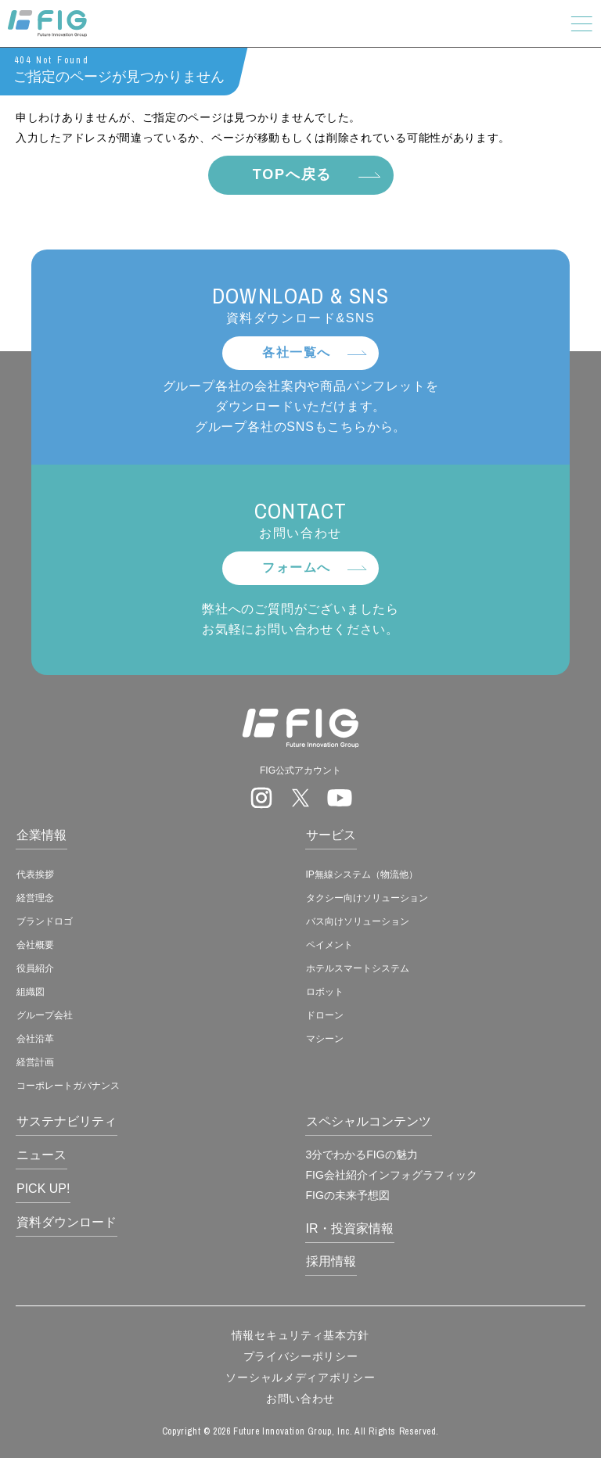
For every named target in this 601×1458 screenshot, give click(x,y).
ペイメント (329, 944)
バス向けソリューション (357, 921)
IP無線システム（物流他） (362, 874)
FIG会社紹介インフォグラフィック (391, 1175)
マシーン (325, 1038)
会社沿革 (35, 1038)
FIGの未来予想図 (348, 1195)
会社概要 (35, 944)
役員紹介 (35, 968)
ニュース (41, 1155)
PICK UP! (43, 1188)
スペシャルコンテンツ (368, 1121)
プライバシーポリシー (300, 1356)
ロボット (325, 991)
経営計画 (35, 1062)
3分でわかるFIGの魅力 (362, 1154)
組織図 (30, 991)
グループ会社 (44, 1015)
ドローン (325, 1015)
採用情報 (331, 1261)
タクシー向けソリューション (367, 897)
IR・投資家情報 (350, 1228)
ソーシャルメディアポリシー (300, 1377)
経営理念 (35, 897)
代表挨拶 (35, 874)
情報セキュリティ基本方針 (300, 1335)
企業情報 (41, 835)
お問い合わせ (300, 1398)
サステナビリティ (66, 1121)
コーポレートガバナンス (68, 1085)
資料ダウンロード (66, 1222)
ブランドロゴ (44, 921)
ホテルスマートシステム (357, 968)
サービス (331, 835)
